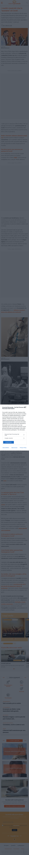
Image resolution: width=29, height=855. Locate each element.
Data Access (14, 447)
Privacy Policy (23, 447)
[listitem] (14, 435)
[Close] (26, 407)
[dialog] (14, 428)
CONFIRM (8, 442)
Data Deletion (6, 447)
